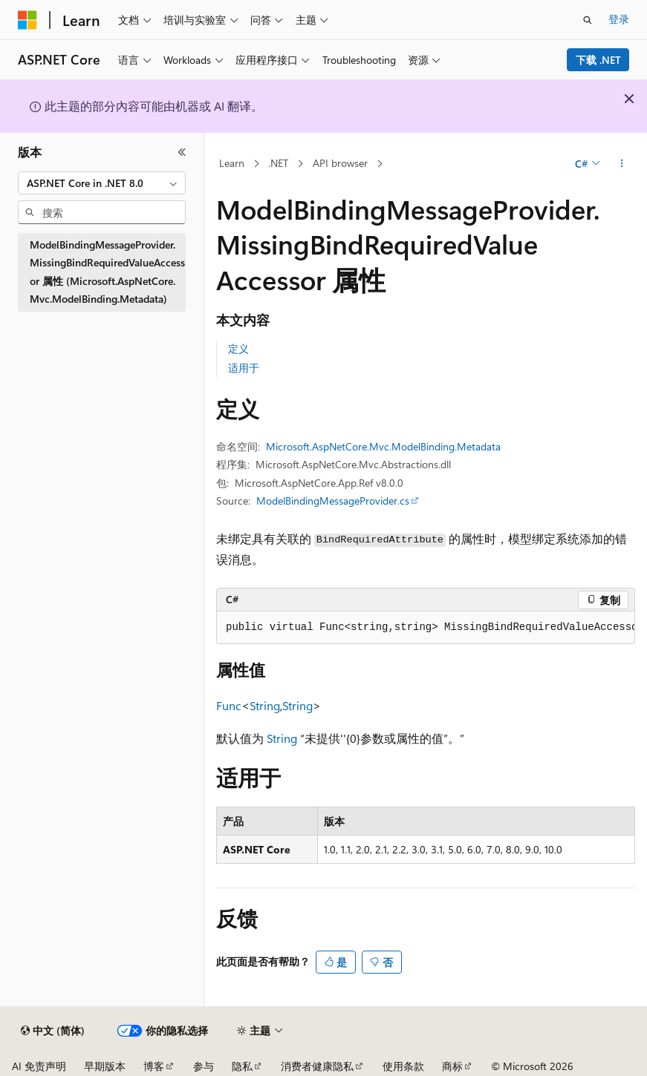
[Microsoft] (27, 20)
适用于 (243, 368)
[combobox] (102, 183)
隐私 (242, 1066)
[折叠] (182, 152)
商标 (452, 1066)
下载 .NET (598, 60)
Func (228, 705)
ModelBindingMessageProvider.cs (332, 500)
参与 (203, 1066)
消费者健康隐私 (317, 1066)
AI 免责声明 (39, 1066)
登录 (618, 19)
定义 (238, 348)
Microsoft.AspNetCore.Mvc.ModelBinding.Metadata (383, 446)
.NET (278, 163)
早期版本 (105, 1066)
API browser (340, 163)
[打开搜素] (587, 20)
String (265, 705)
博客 (153, 1066)
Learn (231, 163)
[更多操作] (622, 164)
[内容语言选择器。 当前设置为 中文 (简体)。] (53, 1031)
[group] (425, 627)
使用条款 (403, 1066)
